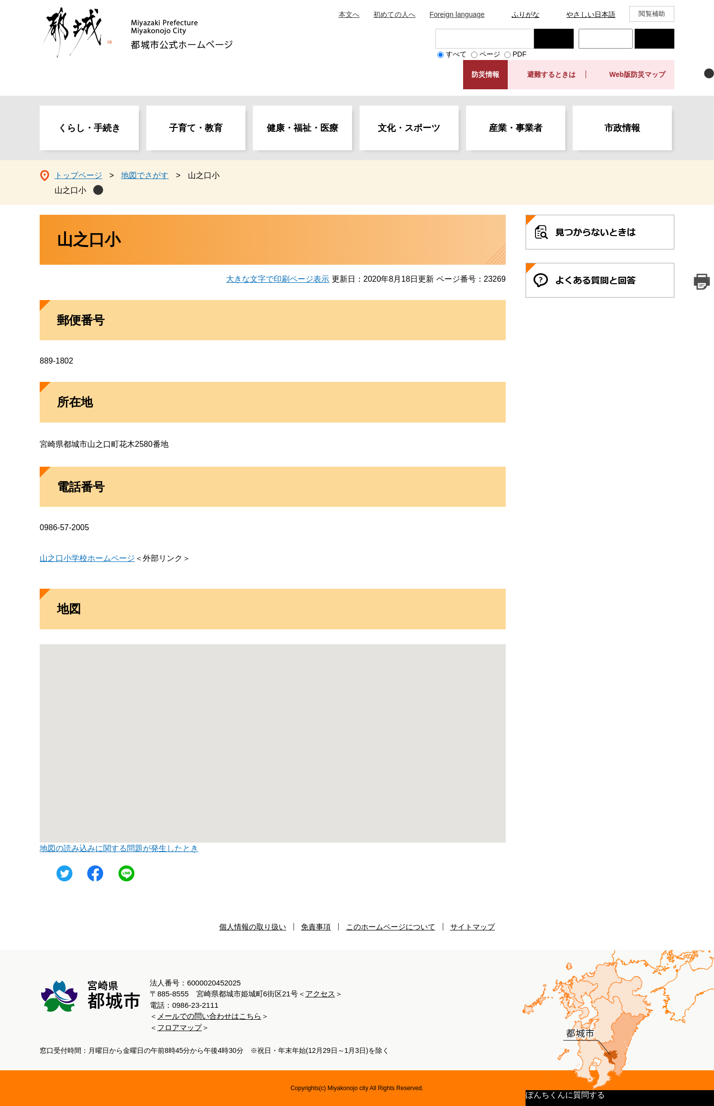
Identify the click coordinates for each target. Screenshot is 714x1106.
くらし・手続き (89, 128)
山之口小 (70, 190)
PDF (520, 54)
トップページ (78, 175)
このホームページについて (390, 926)
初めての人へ (394, 14)
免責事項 (316, 926)
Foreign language (456, 14)
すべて (456, 54)
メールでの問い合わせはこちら (209, 1016)
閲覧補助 (652, 13)
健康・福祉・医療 (302, 128)
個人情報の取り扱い (252, 926)
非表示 (709, 73)
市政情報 (622, 128)
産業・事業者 (515, 128)
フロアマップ (179, 1027)
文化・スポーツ (409, 128)
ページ (489, 54)
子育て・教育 (196, 128)
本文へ (349, 14)
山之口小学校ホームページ (87, 558)
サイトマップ (472, 926)
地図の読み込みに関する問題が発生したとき (119, 848)
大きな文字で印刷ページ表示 (277, 279)
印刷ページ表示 (701, 281)
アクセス (320, 993)
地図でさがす (145, 175)
